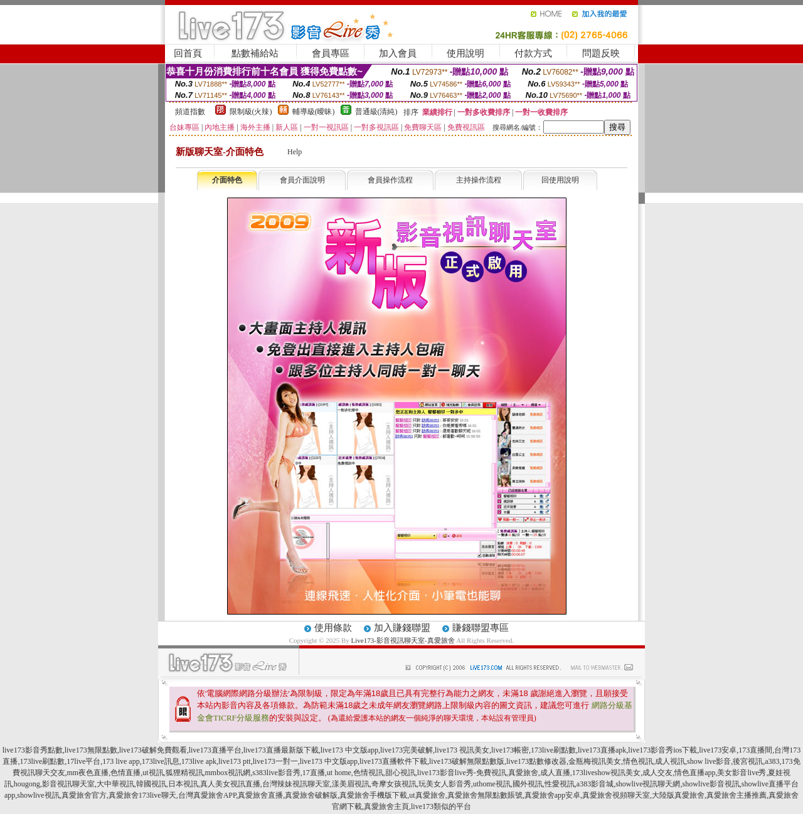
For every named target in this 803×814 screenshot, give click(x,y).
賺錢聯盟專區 (480, 628)
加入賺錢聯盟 (402, 628)
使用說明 (465, 53)
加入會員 (398, 53)
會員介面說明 (302, 180)
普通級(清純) (376, 111)
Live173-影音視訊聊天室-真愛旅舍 (403, 640)
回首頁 (188, 53)
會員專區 (330, 53)
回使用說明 (560, 180)
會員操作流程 (390, 180)
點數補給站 (255, 53)
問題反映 (601, 53)
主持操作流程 (478, 180)
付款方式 (533, 53)
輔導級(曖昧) (313, 111)
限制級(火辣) (251, 111)
